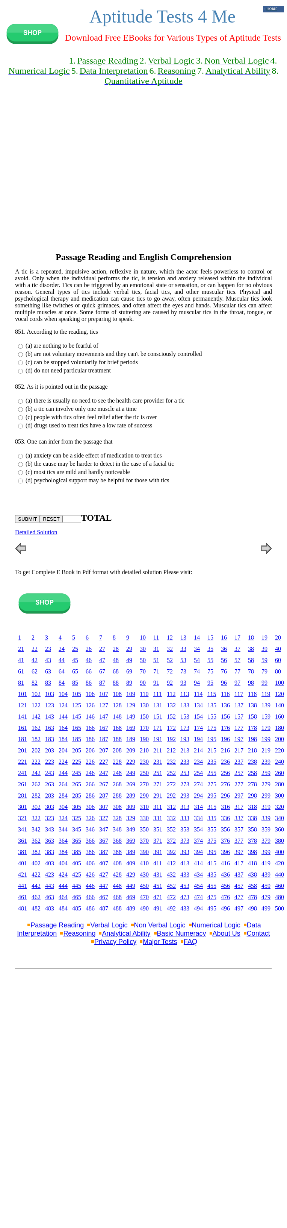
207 (103, 750)
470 (144, 897)
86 (89, 682)
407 (103, 863)
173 (184, 728)
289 (130, 795)
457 (238, 886)
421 (22, 874)
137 (238, 705)
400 (279, 852)
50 (143, 660)
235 (211, 761)
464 (63, 897)
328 (117, 818)
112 (171, 694)
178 (252, 728)
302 (36, 807)
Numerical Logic (216, 925)
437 (238, 874)
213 (184, 750)
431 (157, 874)
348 (117, 829)
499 (265, 908)
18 (251, 637)
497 (238, 908)
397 (238, 852)
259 (265, 773)
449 (130, 886)
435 (211, 874)
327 (103, 818)
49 (129, 660)
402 (36, 863)
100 (279, 682)
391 (157, 852)
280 (279, 784)
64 (62, 671)
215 (211, 750)
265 (76, 784)
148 (117, 716)
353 (184, 829)
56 (224, 660)
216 (225, 750)
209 (130, 750)
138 (252, 705)
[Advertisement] (70, 175)
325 (76, 818)
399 (265, 852)
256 (225, 773)
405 (76, 863)
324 (63, 818)
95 (210, 682)
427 (103, 874)
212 (171, 750)
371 (157, 840)
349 (130, 829)
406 (90, 863)
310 (144, 807)
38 (251, 649)
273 (184, 784)
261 (22, 784)
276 (225, 784)
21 (21, 649)
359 (265, 829)
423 (49, 874)
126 (90, 705)
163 (49, 728)
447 (103, 886)
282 (36, 795)
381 (22, 852)
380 (279, 840)
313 (184, 807)
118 (252, 694)
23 (48, 649)
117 (238, 694)
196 (225, 739)
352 (171, 829)
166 (90, 728)
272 (171, 784)
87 (102, 682)
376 (225, 840)
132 (171, 705)
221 (22, 761)
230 (144, 761)
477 (238, 897)
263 (49, 784)
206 (90, 750)
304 (63, 807)
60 (278, 660)
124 (63, 705)
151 (157, 716)
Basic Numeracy (181, 933)
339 (265, 818)
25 (75, 649)
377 (238, 840)
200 (279, 739)
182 (36, 739)
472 (171, 897)
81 (21, 682)
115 (211, 694)
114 (198, 694)
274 (198, 784)
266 (90, 784)
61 (21, 671)
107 (103, 694)
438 (252, 874)
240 (279, 761)
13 (183, 637)
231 (157, 761)
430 (144, 874)
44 (62, 660)
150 (144, 716)
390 (144, 852)
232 (171, 761)
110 (144, 694)
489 (130, 908)
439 (265, 874)
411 (157, 863)
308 (117, 807)
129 (130, 705)
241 (22, 773)
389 (130, 852)
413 (184, 863)
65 (75, 671)
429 (130, 874)
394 (198, 852)
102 (36, 694)
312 (171, 807)
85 (75, 682)
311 (157, 807)
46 (89, 660)
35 (210, 649)
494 (198, 908)
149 (130, 716)
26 (89, 649)
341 (22, 829)
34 (197, 649)
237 (238, 761)
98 (251, 682)
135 (211, 705)
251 (157, 773)
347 (103, 829)
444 (63, 886)
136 (225, 705)
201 (22, 750)
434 (198, 874)
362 (36, 840)
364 (63, 840)
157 (238, 716)
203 (49, 750)
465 (76, 897)
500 (279, 908)
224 (63, 761)
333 (184, 818)
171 (157, 728)
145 (76, 716)
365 (76, 840)
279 (265, 784)
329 (130, 818)
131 (157, 705)
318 (252, 807)
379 (265, 840)
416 (225, 863)
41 (21, 660)
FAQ (190, 941)
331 (157, 818)
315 (211, 807)
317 (238, 807)
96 (224, 682)
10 (143, 637)
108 (117, 694)
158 (252, 716)
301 (22, 807)
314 (198, 807)
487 (103, 908)
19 (264, 637)
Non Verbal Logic (160, 925)
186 (90, 739)
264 (63, 784)
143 (49, 716)
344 (63, 829)
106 (90, 694)
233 (184, 761)
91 (156, 682)
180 (279, 728)
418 (252, 863)
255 (211, 773)
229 (130, 761)
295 (211, 795)
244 (63, 773)
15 (210, 637)
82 (35, 682)
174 (198, 728)
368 (117, 840)
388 (117, 852)
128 (117, 705)
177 (238, 728)
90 (143, 682)
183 (49, 739)
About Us (226, 933)
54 (197, 660)
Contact (258, 933)
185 (76, 739)
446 (90, 886)
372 (171, 840)
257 (238, 773)
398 (252, 852)
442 (36, 886)
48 (116, 660)
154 (198, 716)
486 (90, 908)
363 (49, 840)
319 (265, 807)
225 (76, 761)
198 (252, 739)
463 (49, 897)
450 (144, 886)
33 (183, 649)
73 (183, 671)
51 (156, 660)
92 (170, 682)
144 (63, 716)
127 (103, 705)
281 (22, 795)
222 (36, 761)
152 (171, 716)
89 (129, 682)
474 (198, 897)
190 (144, 739)
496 (225, 908)
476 (225, 897)
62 (35, 671)
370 (144, 840)
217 (238, 750)
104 (63, 694)
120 (279, 694)
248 (117, 773)
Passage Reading (57, 925)
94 (197, 682)
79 (264, 671)
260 (279, 773)
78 (251, 671)
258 (252, 773)
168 (117, 728)
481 (22, 908)
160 (279, 716)
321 (22, 818)
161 (22, 728)
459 (265, 886)
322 (36, 818)
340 (279, 818)
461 (22, 897)
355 (211, 829)
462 (36, 897)
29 (129, 649)
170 (144, 728)
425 (76, 874)
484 (63, 908)
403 (49, 863)
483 (49, 908)
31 (156, 649)
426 (90, 874)
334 (198, 818)
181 (22, 739)
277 (238, 784)
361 (22, 840)
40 (278, 649)
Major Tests (160, 941)
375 (211, 840)
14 (197, 637)
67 (102, 671)
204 (63, 750)
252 (171, 773)
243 (49, 773)
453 (184, 886)
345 (76, 829)
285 (76, 795)
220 (279, 750)
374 (198, 840)
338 (252, 818)
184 (63, 739)
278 (252, 784)
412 (171, 863)
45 (75, 660)
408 (117, 863)
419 (265, 863)
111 (157, 694)
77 (237, 671)
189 (130, 739)
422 (36, 874)
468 (117, 897)
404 (63, 863)
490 (144, 908)
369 (130, 840)
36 (224, 649)
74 (197, 671)
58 (251, 660)
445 (76, 886)
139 (265, 705)
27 (102, 649)
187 (103, 739)
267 (103, 784)
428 (117, 874)
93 (183, 682)
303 (49, 807)
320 (279, 807)
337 (238, 818)
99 (264, 682)
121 (22, 705)
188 (117, 739)
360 (279, 829)
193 (184, 739)
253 (184, 773)
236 (225, 761)
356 (225, 829)
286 (90, 795)
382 (36, 852)
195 (211, 739)
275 (211, 784)
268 (117, 784)
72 (170, 671)
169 (130, 728)
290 (144, 795)
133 (184, 705)
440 (279, 874)
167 (103, 728)
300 (279, 795)
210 (144, 750)
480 (279, 897)
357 (238, 829)
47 (102, 660)
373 (184, 840)
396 (225, 852)
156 (225, 716)
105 (76, 694)
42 (35, 660)
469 (130, 897)
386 (90, 852)
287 (103, 795)
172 (171, 728)
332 (171, 818)
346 (90, 829)
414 (198, 863)
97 (237, 682)
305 (76, 807)
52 (170, 660)
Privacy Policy (115, 941)
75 (210, 671)
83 (48, 682)
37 (237, 649)
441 (22, 886)
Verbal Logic (108, 925)
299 (265, 795)
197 (238, 739)
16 (224, 637)
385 (76, 852)
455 (211, 886)
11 (156, 637)
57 (237, 660)
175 (211, 728)
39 (264, 649)
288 (117, 795)
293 (184, 795)
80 (278, 671)
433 (184, 874)
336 (225, 818)
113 (184, 694)
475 (211, 897)
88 (116, 682)
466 (90, 897)
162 (36, 728)
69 (129, 671)
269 (130, 784)
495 (211, 908)
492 (171, 908)
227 (103, 761)
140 (279, 705)
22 (35, 649)
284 (63, 795)
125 (76, 705)
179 (265, 728)
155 (211, 716)
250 (144, 773)
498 (252, 908)
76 (224, 671)
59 (264, 660)
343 (49, 829)
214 (198, 750)
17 (237, 637)
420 (279, 863)
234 (198, 761)
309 (130, 807)
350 (144, 829)
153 (184, 716)
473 (184, 897)
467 (103, 897)
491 (157, 908)
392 (171, 852)
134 (198, 705)
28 (116, 649)
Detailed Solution (36, 532)
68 (116, 671)
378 (252, 840)
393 (184, 852)
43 (48, 660)
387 (103, 852)
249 (130, 773)
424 (63, 874)
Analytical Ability (126, 933)
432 (171, 874)
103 (49, 694)
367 (103, 840)
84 (62, 682)
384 (63, 852)
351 (157, 829)
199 (265, 739)
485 (76, 908)
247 (103, 773)
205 (76, 750)
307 (103, 807)
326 (90, 818)
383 (49, 852)
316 (225, 807)
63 (48, 671)
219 (265, 750)
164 (63, 728)
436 (225, 874)
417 (238, 863)
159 (265, 716)
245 (76, 773)
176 (225, 728)
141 (22, 716)
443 (49, 886)
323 (49, 818)
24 (62, 649)
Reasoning (79, 933)
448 (117, 886)
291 (157, 795)
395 (211, 852)
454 (198, 886)
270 (144, 784)
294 (198, 795)
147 (103, 716)
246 (90, 773)
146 (90, 716)
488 (117, 908)
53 (183, 660)
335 (211, 818)
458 (252, 886)
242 (36, 773)
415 (211, 863)
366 (90, 840)
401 (22, 863)
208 (117, 750)
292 (171, 795)
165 (76, 728)
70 (143, 671)
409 (130, 863)
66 (89, 671)
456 (225, 886)
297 (238, 795)
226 (90, 761)
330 (144, 818)
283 (49, 795)
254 (198, 773)
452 (171, 886)
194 (198, 739)
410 (144, 863)
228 (117, 761)
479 (265, 897)
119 (265, 694)
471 (157, 897)
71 (156, 671)
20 (278, 637)
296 (225, 795)
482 (36, 908)
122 (36, 705)
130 (144, 705)
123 (49, 705)
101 (22, 694)
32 (170, 649)
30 (143, 649)
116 (225, 694)
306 (90, 807)
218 (252, 750)
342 (36, 829)
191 (157, 739)
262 (36, 784)
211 (157, 750)
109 (130, 694)
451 (157, 886)
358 (252, 829)
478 (252, 897)
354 (198, 829)
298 (252, 795)
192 (171, 739)
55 (210, 660)
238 (252, 761)
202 (36, 750)
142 (36, 716)
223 (49, 761)
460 (279, 886)
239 (265, 761)
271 (157, 784)
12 (170, 637)
